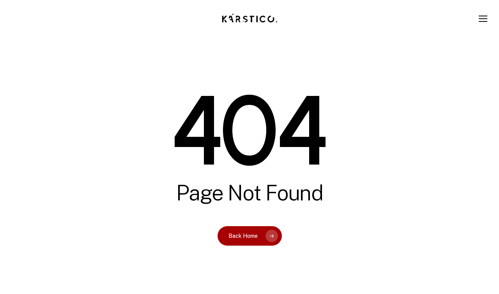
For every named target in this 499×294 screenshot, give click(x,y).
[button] (483, 19)
